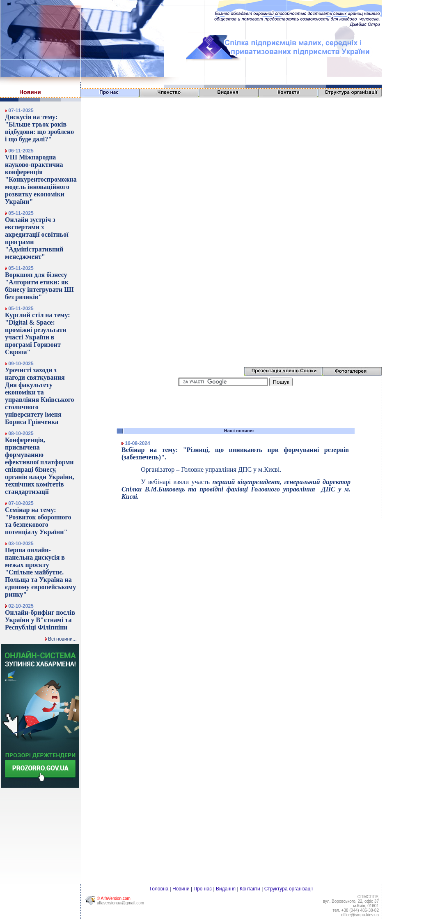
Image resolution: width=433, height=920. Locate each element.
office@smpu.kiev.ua (360, 915)
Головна (159, 889)
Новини (181, 889)
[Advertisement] (407, 25)
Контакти (250, 889)
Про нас (203, 889)
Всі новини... (61, 639)
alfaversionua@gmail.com (120, 903)
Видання (226, 889)
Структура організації (288, 889)
